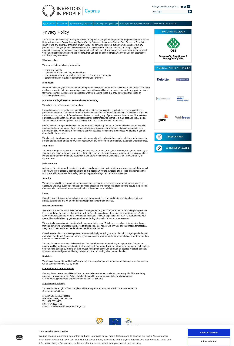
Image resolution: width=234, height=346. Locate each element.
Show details (157, 340)
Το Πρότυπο (62, 23)
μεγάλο (188, 6)
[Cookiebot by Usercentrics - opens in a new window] (19, 340)
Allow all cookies (209, 319)
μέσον (185, 6)
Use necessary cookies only (209, 337)
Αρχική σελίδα (49, 23)
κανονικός (182, 6)
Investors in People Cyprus (71, 11)
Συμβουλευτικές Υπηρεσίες (80, 23)
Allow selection (209, 328)
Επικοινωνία (171, 23)
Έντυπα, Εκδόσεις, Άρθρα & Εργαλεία (136, 23)
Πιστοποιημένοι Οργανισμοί (106, 23)
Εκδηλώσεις (159, 23)
